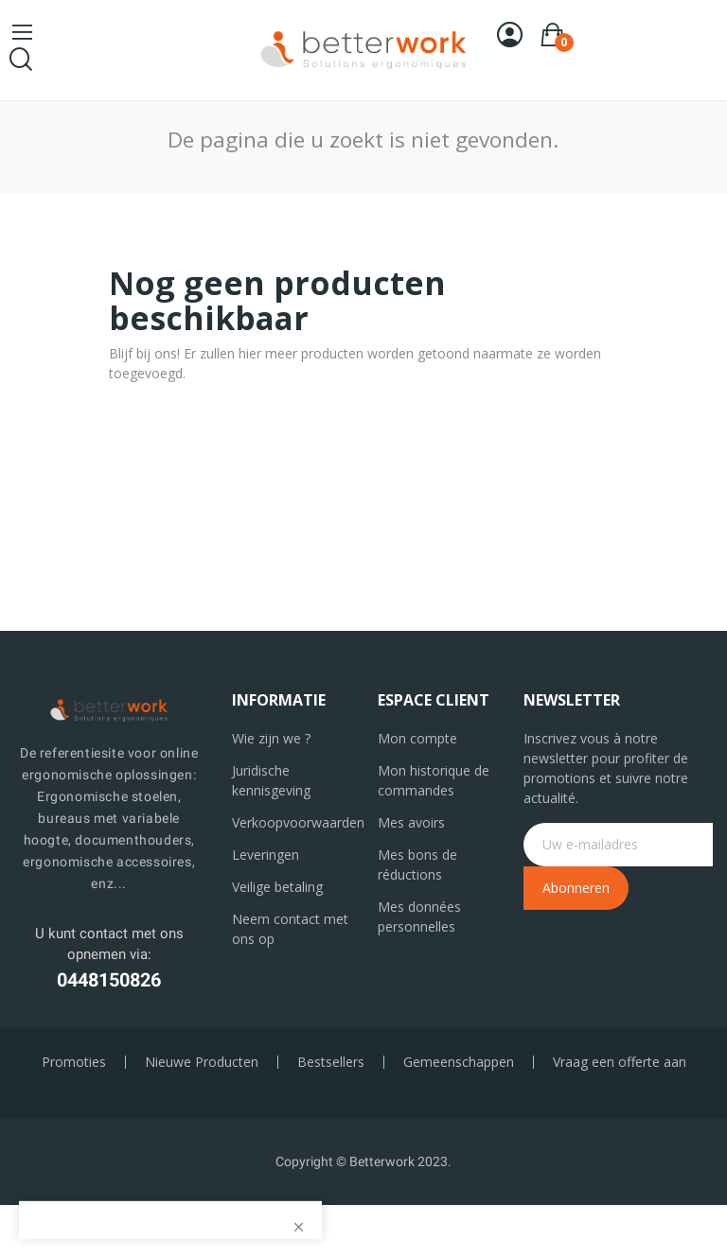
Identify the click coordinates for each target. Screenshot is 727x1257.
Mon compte (417, 738)
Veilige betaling (277, 887)
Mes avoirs (411, 822)
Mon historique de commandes (433, 780)
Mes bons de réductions (417, 864)
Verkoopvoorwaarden (290, 822)
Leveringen (265, 855)
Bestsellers (330, 1062)
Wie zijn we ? (271, 738)
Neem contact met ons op (290, 929)
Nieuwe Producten (201, 1062)
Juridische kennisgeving (271, 780)
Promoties (74, 1062)
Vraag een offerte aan (619, 1062)
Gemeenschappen (458, 1062)
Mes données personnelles (419, 916)
